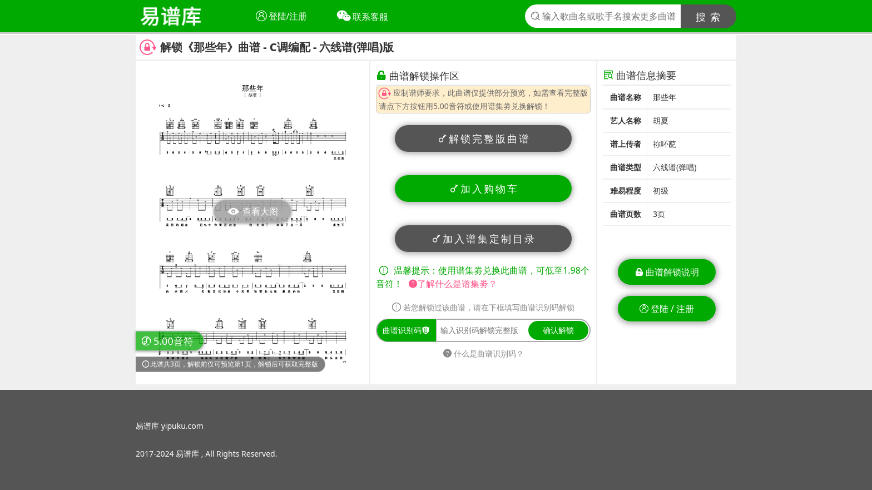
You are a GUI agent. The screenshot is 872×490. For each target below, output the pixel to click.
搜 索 (709, 16)
